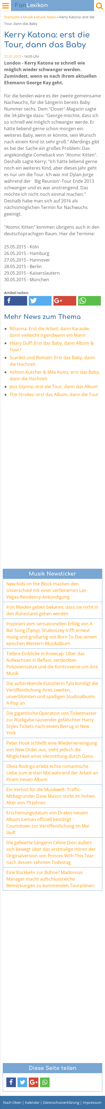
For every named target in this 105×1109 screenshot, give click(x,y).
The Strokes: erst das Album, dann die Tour (54, 394)
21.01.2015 (12, 56)
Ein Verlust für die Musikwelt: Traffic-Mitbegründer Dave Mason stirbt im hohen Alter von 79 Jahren (50, 796)
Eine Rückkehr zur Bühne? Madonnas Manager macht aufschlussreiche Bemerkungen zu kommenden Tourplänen (50, 879)
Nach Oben (12, 1102)
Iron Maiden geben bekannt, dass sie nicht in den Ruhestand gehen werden (52, 610)
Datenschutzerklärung (61, 1102)
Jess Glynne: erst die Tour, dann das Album (54, 387)
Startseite (12, 16)
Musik (28, 16)
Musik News (46, 16)
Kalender (32, 1102)
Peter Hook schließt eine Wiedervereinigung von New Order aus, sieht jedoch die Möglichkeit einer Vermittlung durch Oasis (51, 749)
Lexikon (31, 5)
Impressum (92, 1102)
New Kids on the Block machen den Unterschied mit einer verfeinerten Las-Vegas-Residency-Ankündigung (46, 590)
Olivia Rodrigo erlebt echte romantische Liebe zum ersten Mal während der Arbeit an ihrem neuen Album (52, 772)
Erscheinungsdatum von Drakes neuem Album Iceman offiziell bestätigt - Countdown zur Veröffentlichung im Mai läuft (47, 822)
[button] (15, 301)
